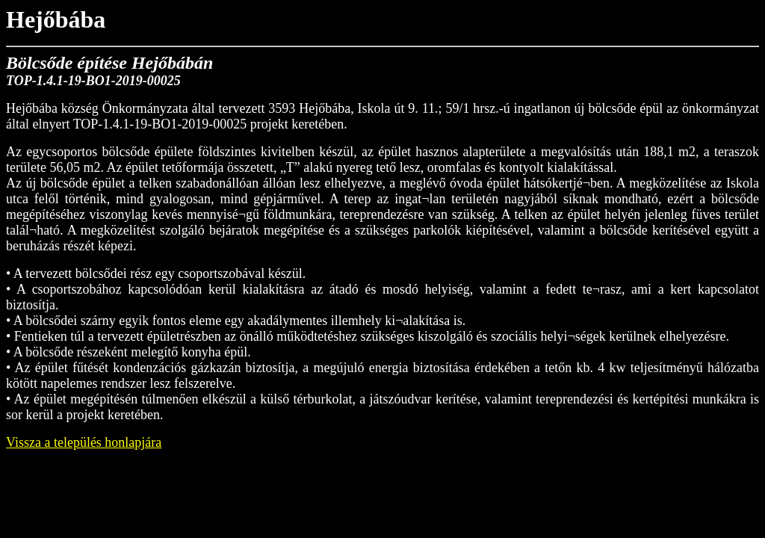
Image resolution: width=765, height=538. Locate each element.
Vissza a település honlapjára (83, 442)
